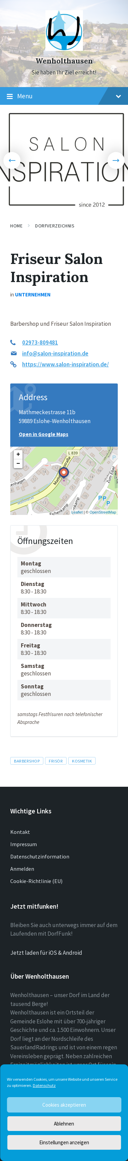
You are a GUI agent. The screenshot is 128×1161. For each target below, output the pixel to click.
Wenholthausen (64, 61)
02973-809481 (40, 342)
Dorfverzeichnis (54, 226)
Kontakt (20, 831)
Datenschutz (44, 1085)
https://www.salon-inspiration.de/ (65, 364)
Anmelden (22, 868)
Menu (64, 96)
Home (16, 226)
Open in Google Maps (43, 434)
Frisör (56, 761)
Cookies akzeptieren (64, 1105)
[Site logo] (64, 49)
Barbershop (27, 761)
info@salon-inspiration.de (55, 353)
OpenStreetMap (102, 512)
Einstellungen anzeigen (64, 1142)
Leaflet (77, 512)
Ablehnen (64, 1123)
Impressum (23, 844)
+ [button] (18, 454)
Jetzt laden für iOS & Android (46, 952)
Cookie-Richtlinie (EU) (36, 881)
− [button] (18, 464)
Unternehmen (33, 294)
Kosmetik (82, 761)
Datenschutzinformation (39, 856)
